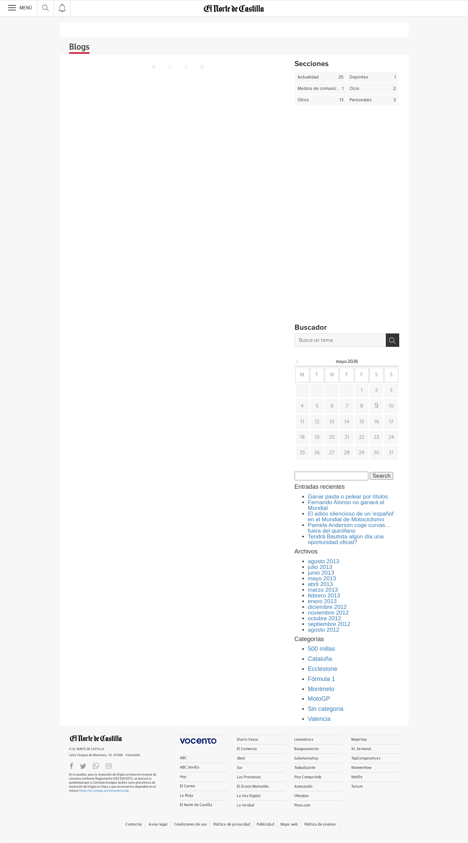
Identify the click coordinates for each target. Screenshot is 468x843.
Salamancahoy (306, 758)
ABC (183, 758)
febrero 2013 (324, 595)
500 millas (321, 648)
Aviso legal (158, 824)
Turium (357, 786)
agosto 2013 (324, 561)
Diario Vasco (247, 739)
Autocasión (303, 786)
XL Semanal (361, 749)
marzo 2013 (323, 590)
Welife (356, 777)
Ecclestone (322, 669)
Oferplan (301, 796)
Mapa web (289, 824)
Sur (239, 768)
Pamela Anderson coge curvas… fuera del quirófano (349, 528)
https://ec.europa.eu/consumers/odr (103, 790)
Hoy (183, 777)
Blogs (79, 47)
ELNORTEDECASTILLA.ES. (96, 738)
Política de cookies (320, 824)
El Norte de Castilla (196, 805)
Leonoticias (303, 739)
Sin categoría (326, 708)
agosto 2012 (324, 630)
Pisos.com (302, 805)
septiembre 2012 (329, 624)
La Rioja (187, 795)
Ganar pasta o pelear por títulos (348, 496)
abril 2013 (320, 584)
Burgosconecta (306, 749)
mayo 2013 (322, 578)
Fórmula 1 (321, 679)
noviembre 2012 (328, 613)
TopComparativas (365, 758)
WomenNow (361, 768)
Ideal (241, 758)
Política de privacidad (231, 824)
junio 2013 (321, 573)
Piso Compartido (308, 777)
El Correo (187, 786)
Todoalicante (304, 768)
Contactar (133, 824)
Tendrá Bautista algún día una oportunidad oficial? (346, 539)
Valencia (319, 719)
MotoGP (319, 698)
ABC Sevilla (189, 767)
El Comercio (247, 749)
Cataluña (320, 658)
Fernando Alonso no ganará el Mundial (346, 505)
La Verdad (245, 805)
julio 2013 (320, 567)
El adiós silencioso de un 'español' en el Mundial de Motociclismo (351, 517)
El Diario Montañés (253, 786)
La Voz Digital (249, 796)
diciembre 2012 (327, 607)
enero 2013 (322, 601)
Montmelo (321, 689)
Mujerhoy (359, 739)
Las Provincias (249, 777)
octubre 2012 (324, 618)
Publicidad (265, 824)
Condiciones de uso (190, 824)
